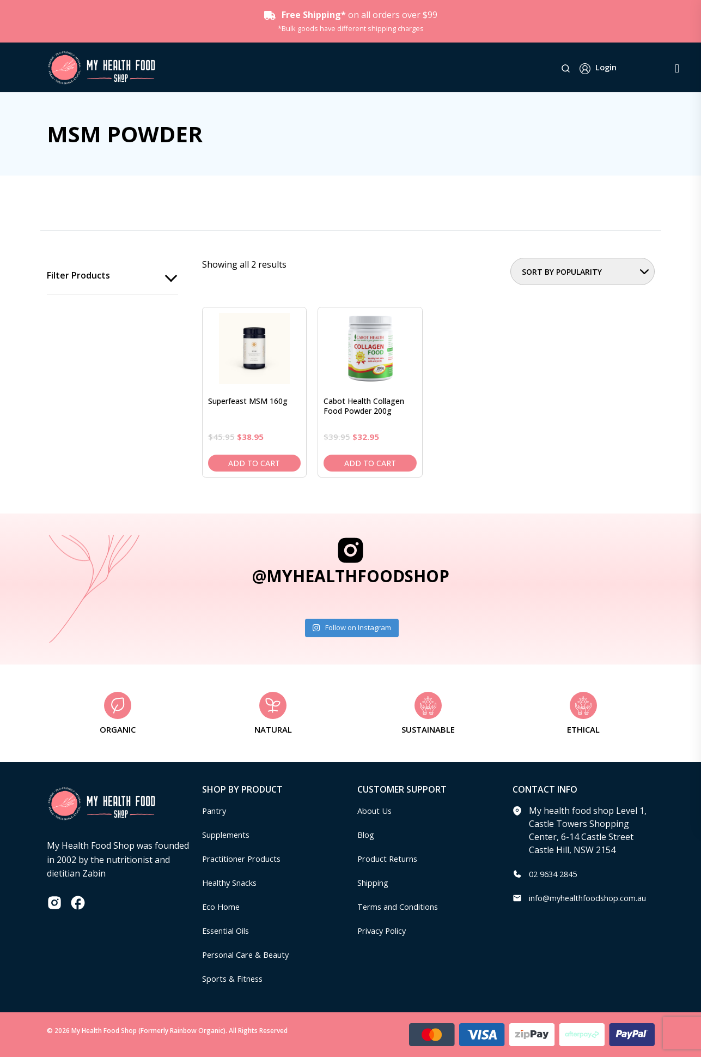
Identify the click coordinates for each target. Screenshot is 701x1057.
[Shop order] (582, 271)
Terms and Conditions (402, 907)
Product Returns (390, 859)
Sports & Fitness (235, 978)
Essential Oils (229, 931)
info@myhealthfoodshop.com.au (595, 898)
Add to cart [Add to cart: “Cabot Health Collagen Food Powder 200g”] (370, 463)
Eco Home (222, 907)
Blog (366, 835)
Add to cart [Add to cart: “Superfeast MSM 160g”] (254, 463)
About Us (376, 811)
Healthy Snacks (233, 883)
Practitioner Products (245, 859)
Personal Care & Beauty (250, 955)
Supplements (229, 835)
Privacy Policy (384, 931)
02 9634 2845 (555, 874)
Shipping (375, 883)
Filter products (78, 276)
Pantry (215, 811)
